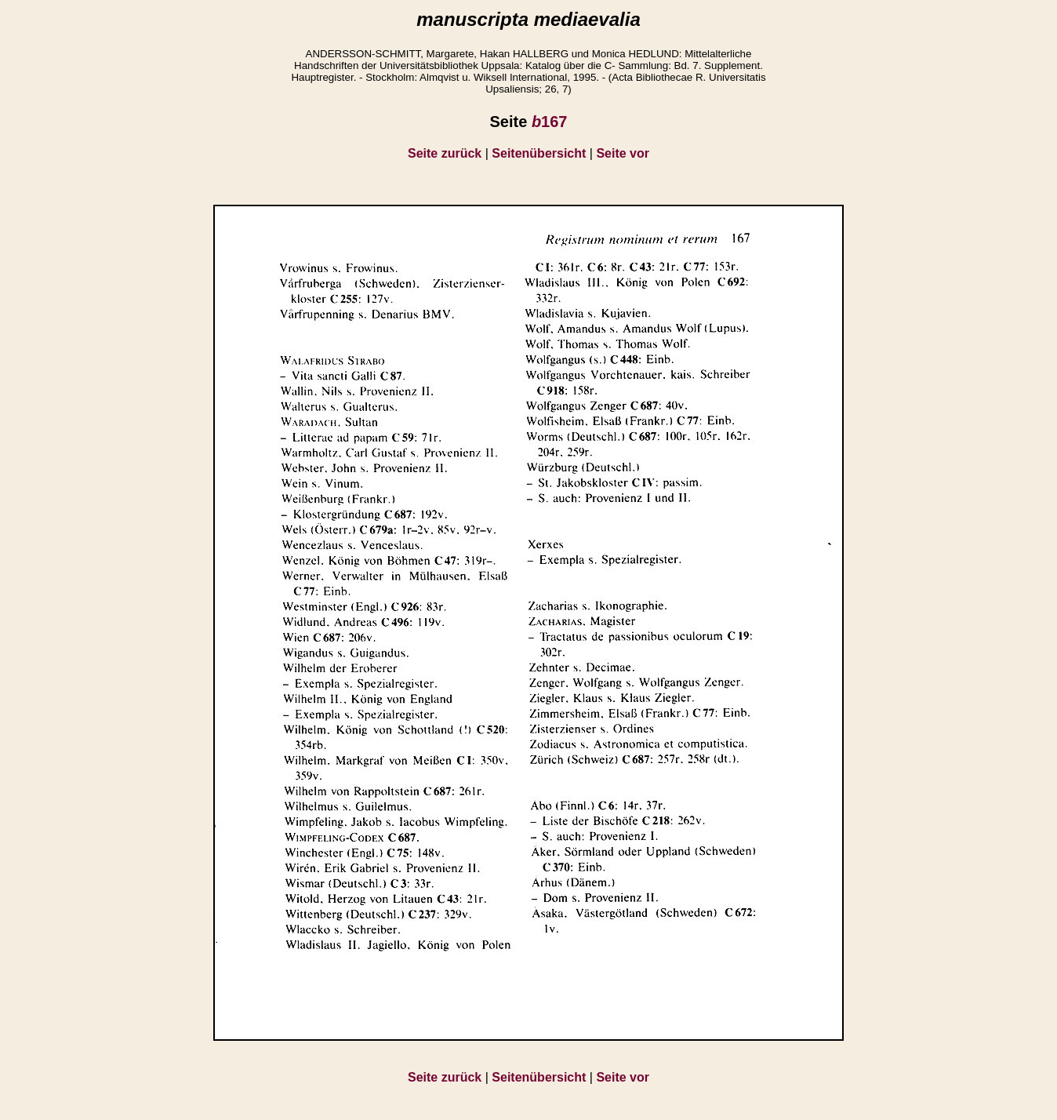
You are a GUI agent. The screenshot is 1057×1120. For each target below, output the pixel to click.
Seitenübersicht (539, 153)
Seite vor (622, 153)
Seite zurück (444, 153)
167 (550, 121)
